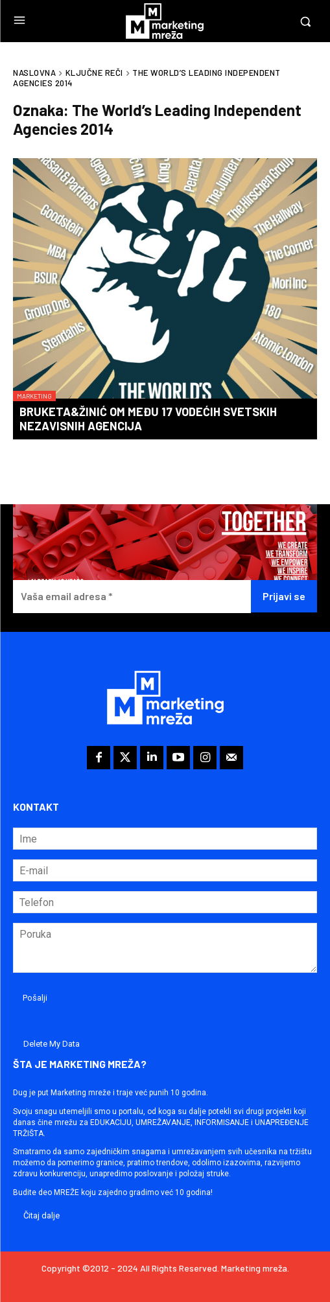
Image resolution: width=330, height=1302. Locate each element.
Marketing (34, 396)
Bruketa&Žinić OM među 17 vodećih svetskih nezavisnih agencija (148, 418)
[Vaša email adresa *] (132, 596)
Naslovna (34, 72)
